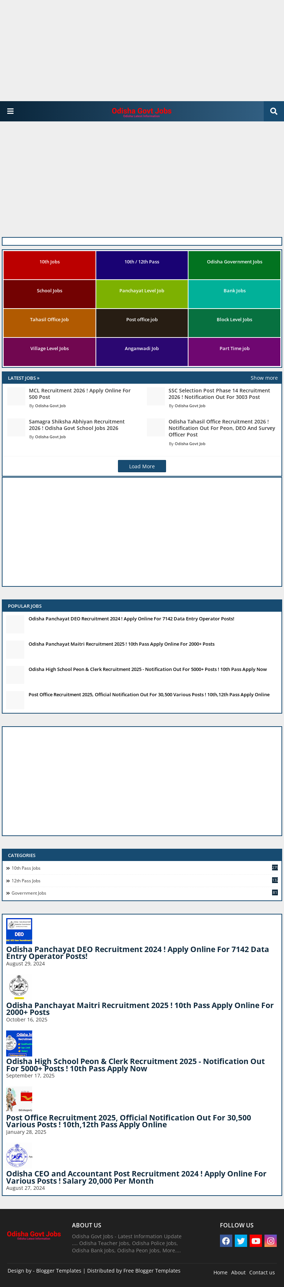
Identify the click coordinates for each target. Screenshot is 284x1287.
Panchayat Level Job (141, 290)
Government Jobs (145, 893)
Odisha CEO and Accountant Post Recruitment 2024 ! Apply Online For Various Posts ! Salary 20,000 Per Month (136, 1177)
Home (220, 1272)
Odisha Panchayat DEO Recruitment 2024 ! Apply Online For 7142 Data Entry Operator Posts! (131, 618)
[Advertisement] (139, 50)
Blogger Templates (58, 1270)
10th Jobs (49, 261)
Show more (264, 377)
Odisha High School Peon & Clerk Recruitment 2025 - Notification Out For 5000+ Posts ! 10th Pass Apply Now (148, 669)
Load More (142, 466)
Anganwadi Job (142, 348)
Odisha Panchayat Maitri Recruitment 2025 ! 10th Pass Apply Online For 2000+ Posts (122, 644)
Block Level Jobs (234, 319)
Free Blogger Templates (152, 1270)
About (238, 1272)
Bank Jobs (235, 290)
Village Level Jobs (49, 348)
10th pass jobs (145, 868)
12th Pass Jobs (145, 880)
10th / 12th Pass (141, 261)
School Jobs (49, 290)
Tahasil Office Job (49, 319)
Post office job (142, 319)
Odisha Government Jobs (234, 261)
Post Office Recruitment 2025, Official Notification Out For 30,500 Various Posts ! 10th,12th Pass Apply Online (149, 694)
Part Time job (235, 348)
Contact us (262, 1272)
